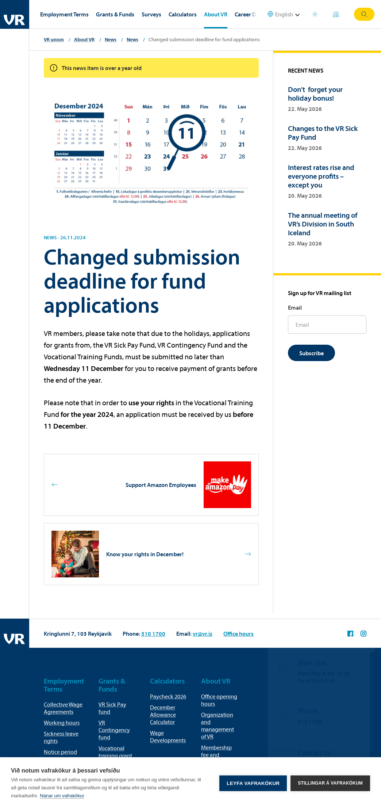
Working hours (62, 722)
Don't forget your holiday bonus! (315, 93)
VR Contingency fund (114, 730)
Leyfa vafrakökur (253, 783)
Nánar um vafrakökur (62, 795)
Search (364, 14)
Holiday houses (315, 14)
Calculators (183, 14)
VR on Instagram (363, 633)
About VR (215, 14)
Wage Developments (168, 736)
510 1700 (153, 633)
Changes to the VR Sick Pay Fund (323, 133)
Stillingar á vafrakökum (330, 783)
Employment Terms (64, 14)
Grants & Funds (115, 14)
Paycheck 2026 (168, 696)
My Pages (336, 14)
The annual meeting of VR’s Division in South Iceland (322, 223)
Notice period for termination (62, 755)
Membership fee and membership (216, 755)
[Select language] (284, 14)
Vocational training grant (115, 751)
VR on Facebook (350, 633)
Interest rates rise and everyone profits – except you (321, 176)
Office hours (238, 633)
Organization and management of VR (217, 725)
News (110, 39)
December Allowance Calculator (163, 714)
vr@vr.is (202, 633)
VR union (54, 39)
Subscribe (311, 353)
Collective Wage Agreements (63, 708)
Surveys (151, 14)
